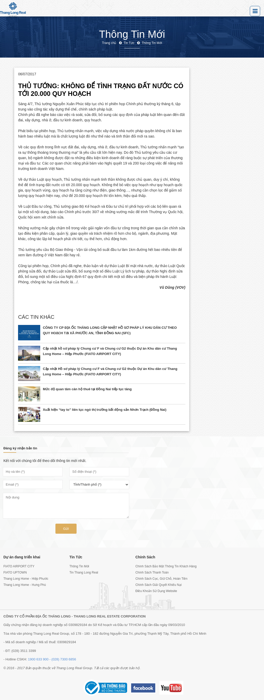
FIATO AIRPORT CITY (18, 566)
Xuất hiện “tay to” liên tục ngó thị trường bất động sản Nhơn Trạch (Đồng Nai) (104, 410)
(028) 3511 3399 (23, 651)
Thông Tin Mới (79, 566)
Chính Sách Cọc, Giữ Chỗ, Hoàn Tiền (161, 578)
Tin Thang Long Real (83, 572)
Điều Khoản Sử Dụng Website (156, 591)
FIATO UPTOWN (15, 572)
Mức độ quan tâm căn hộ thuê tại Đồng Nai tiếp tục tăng (87, 389)
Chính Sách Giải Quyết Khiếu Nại (158, 585)
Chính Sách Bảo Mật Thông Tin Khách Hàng (165, 566)
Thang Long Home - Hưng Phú (24, 585)
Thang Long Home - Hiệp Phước (25, 578)
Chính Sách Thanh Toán (152, 572)
